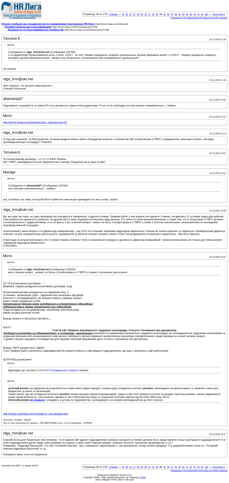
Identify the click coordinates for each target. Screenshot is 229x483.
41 (187, 14)
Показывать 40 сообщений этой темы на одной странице (198, 18)
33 (157, 14)
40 (183, 14)
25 (127, 14)
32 (153, 14)
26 (130, 14)
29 (142, 14)
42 (191, 14)
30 (145, 14)
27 (134, 14)
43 (194, 14)
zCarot (143, 477)
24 (123, 14)
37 (172, 14)
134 (206, 14)
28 (138, 14)
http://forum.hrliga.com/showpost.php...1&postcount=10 (35, 122)
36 (168, 14)
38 (176, 14)
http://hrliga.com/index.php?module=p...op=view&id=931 (35, 413)
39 (179, 14)
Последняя (218, 14)
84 (202, 14)
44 (198, 14)
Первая (113, 14)
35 (164, 14)
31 (149, 14)
